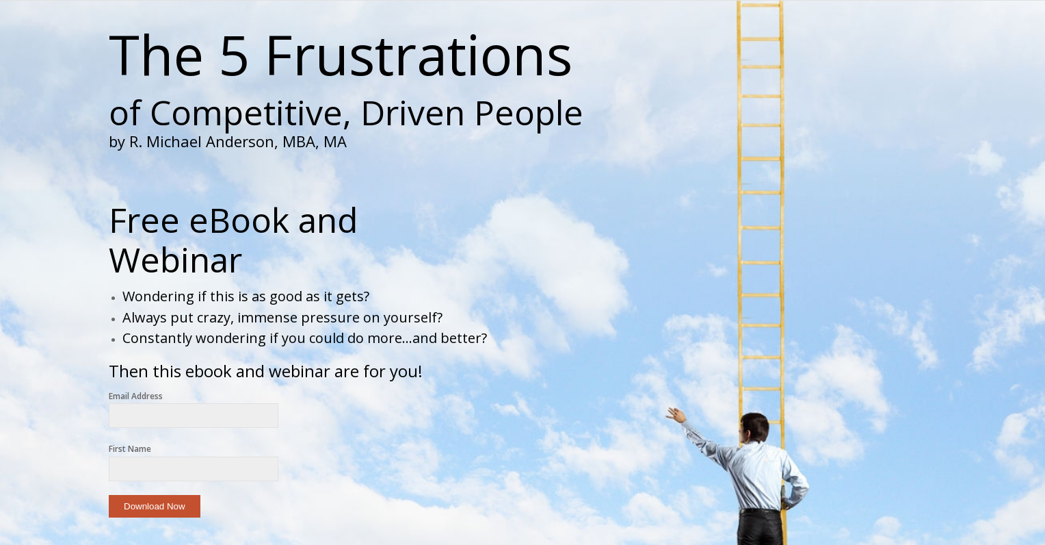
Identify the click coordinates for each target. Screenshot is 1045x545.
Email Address (136, 396)
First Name (130, 449)
